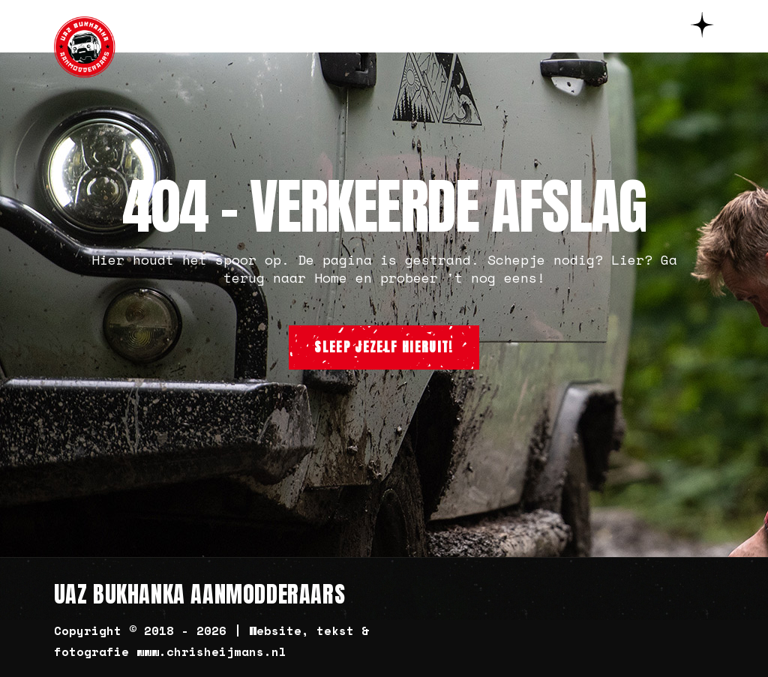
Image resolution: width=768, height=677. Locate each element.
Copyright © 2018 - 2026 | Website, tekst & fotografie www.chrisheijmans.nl (211, 641)
